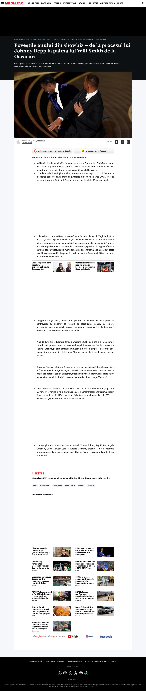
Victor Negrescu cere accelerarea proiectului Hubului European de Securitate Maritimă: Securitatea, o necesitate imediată (41, 266)
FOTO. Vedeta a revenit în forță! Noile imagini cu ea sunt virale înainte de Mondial (42, 595)
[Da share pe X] (122, 142)
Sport (120, 3)
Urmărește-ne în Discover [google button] (94, 151)
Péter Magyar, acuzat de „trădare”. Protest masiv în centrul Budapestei (84, 551)
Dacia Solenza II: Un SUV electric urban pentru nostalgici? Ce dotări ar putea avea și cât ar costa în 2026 (85, 610)
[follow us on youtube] (73, 636)
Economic (46, 3)
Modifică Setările (73, 667)
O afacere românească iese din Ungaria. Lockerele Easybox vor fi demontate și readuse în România (85, 266)
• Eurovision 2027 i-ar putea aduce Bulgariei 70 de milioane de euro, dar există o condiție (71, 478)
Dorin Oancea (27, 143)
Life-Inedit (93, 3)
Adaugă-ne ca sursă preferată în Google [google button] (52, 151)
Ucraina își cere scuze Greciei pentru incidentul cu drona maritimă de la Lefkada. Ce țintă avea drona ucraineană (41, 580)
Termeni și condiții (74, 661)
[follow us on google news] (40, 636)
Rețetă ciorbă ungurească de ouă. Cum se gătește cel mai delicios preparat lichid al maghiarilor (41, 610)
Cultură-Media (107, 3)
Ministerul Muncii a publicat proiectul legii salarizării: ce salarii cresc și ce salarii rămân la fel (40, 625)
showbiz (81, 486)
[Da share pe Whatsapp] (128, 142)
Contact (114, 661)
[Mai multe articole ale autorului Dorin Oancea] (18, 142)
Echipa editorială (35, 661)
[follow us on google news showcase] (56, 636)
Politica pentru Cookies (55, 661)
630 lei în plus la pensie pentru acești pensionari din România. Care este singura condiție (84, 580)
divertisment (44, 486)
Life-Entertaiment (31, 39)
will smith (91, 486)
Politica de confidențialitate (96, 661)
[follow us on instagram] (89, 636)
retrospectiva (70, 486)
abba (35, 486)
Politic (57, 3)
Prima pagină (19, 39)
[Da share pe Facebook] (116, 142)
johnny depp (57, 486)
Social (82, 3)
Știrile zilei (33, 3)
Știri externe (69, 3)
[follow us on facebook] (106, 636)
